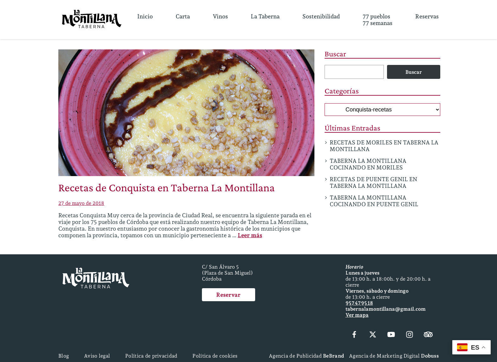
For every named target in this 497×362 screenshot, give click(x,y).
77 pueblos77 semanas (377, 19)
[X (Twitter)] (373, 335)
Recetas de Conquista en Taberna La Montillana (166, 187)
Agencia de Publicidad (306, 356)
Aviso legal (97, 356)
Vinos (220, 16)
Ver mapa (357, 315)
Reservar (228, 294)
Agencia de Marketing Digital (394, 356)
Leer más (250, 235)
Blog (63, 356)
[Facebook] (354, 335)
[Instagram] (409, 335)
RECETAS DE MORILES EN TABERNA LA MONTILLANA (384, 145)
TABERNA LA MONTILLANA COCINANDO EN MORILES (368, 164)
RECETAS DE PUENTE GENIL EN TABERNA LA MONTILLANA (373, 182)
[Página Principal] (91, 19)
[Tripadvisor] (428, 335)
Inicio (145, 16)
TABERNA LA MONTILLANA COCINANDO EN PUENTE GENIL (374, 200)
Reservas (427, 16)
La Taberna (265, 16)
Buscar (335, 53)
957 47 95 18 (359, 303)
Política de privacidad (151, 356)
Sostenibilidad (321, 16)
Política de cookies (214, 356)
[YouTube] (391, 335)
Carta (183, 16)
